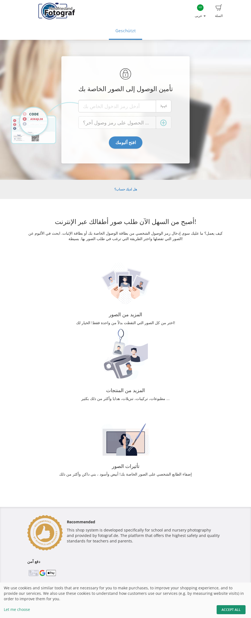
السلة (219, 11)
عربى (200, 11)
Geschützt (125, 31)
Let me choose (17, 609)
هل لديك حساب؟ (125, 189)
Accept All (231, 609)
